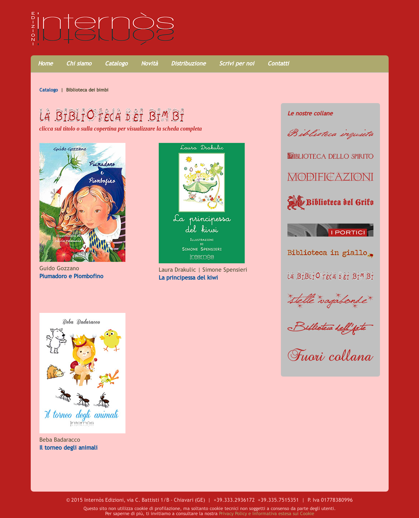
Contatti (278, 63)
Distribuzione (188, 63)
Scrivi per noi (236, 63)
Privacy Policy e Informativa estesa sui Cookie (266, 513)
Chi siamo (78, 63)
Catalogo (116, 63)
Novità (149, 63)
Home (45, 63)
